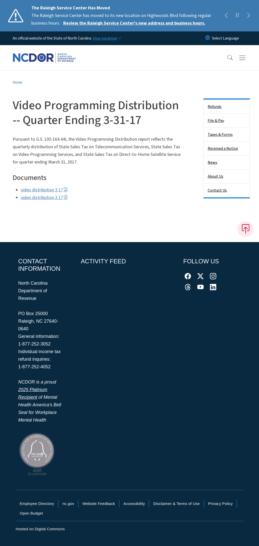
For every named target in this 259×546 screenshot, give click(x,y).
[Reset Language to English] (207, 38)
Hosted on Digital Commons (40, 529)
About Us (215, 176)
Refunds (215, 107)
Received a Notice (223, 148)
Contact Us (217, 190)
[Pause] (237, 15)
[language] (225, 38)
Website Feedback (98, 503)
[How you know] (106, 38)
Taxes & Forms (220, 134)
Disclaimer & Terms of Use (176, 503)
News (212, 162)
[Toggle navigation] (247, 58)
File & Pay (216, 120)
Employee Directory (37, 503)
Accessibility (134, 503)
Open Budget (31, 513)
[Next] (248, 15)
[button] (227, 58)
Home (17, 82)
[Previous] (226, 15)
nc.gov (68, 503)
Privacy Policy (220, 503)
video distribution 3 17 (44, 190)
